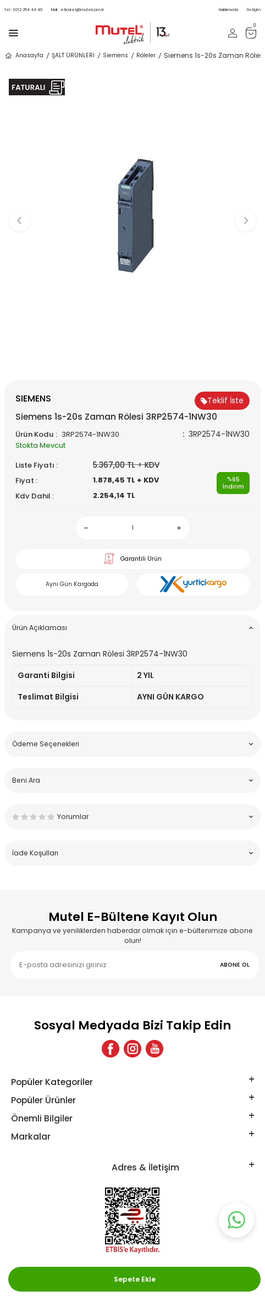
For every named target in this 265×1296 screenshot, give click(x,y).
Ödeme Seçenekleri (132, 744)
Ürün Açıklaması (132, 627)
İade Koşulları (132, 853)
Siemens (115, 55)
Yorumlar (132, 816)
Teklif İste (222, 400)
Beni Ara (132, 780)
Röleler (146, 55)
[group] (132, 215)
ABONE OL (235, 965)
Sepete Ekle (135, 1279)
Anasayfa (23, 55)
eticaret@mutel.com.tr (77, 9)
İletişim (254, 9)
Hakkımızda (228, 9)
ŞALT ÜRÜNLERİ (73, 55)
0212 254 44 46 (23, 9)
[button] (133, 362)
